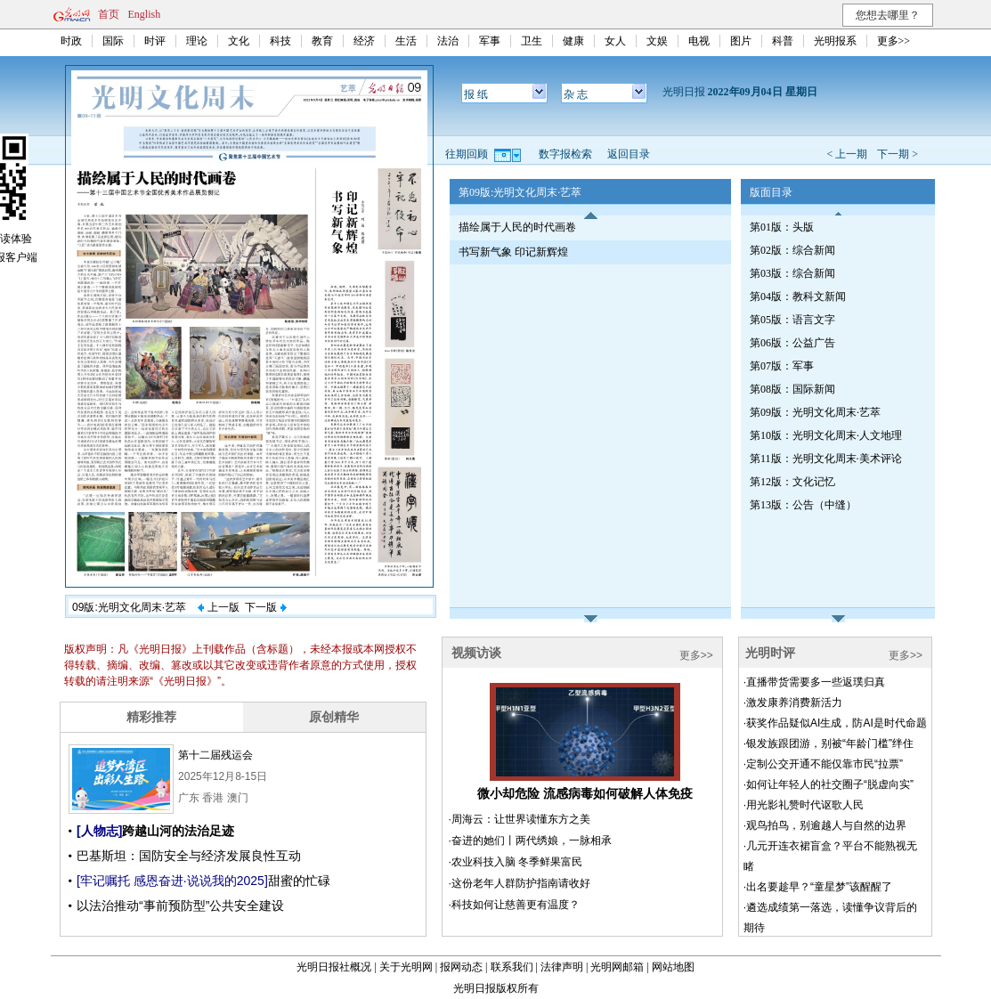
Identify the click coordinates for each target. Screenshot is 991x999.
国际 (113, 41)
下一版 (265, 607)
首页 (108, 14)
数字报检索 (565, 154)
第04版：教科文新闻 (798, 296)
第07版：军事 (782, 366)
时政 (71, 41)
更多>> (894, 41)
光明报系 (835, 41)
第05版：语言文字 (792, 319)
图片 (740, 41)
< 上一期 (846, 154)
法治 (448, 41)
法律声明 (561, 967)
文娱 (657, 41)
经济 (364, 41)
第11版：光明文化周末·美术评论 (826, 458)
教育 (322, 41)
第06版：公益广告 (792, 343)
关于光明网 (406, 967)
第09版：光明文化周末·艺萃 (815, 412)
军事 (489, 41)
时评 (155, 41)
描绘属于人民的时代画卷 (517, 227)
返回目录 (628, 154)
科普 (782, 41)
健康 (573, 41)
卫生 (531, 41)
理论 (196, 41)
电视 (699, 41)
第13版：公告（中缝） (803, 505)
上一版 (218, 607)
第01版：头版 (782, 227)
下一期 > (897, 154)
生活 (406, 41)
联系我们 (512, 967)
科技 (280, 41)
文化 (238, 41)
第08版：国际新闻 (792, 389)
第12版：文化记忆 (792, 481)
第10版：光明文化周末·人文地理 (826, 435)
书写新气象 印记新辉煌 (513, 252)
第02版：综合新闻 (792, 250)
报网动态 (461, 967)
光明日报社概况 (333, 967)
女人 (615, 41)
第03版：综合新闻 (792, 273)
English (144, 14)
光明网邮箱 (617, 967)
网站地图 (673, 967)
